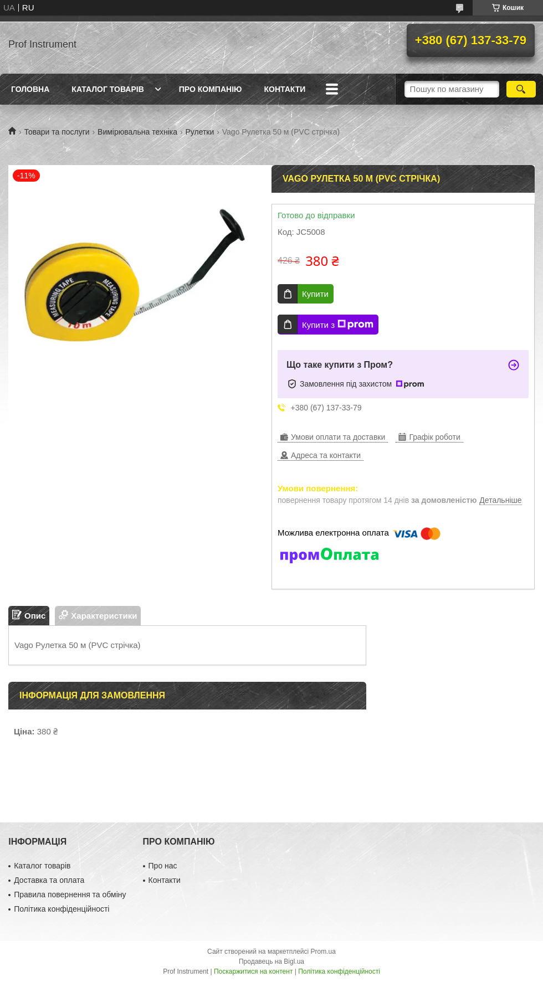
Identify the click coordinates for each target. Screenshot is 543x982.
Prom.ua (323, 951)
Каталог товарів (107, 89)
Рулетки (199, 131)
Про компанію (210, 89)
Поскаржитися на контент (253, 971)
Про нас (162, 865)
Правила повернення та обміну (70, 894)
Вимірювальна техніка (137, 131)
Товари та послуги (56, 131)
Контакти (284, 89)
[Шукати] (521, 89)
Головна (30, 89)
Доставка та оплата (49, 880)
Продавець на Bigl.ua (271, 961)
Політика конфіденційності (61, 908)
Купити (315, 294)
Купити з (337, 325)
